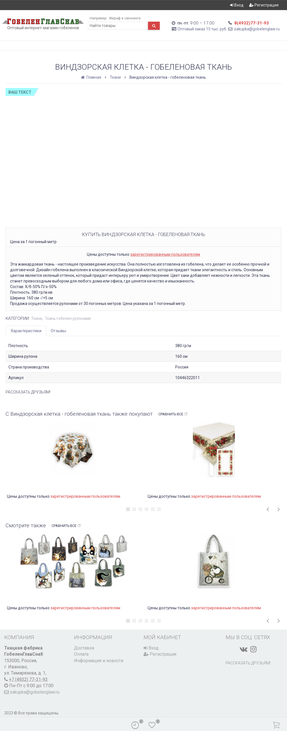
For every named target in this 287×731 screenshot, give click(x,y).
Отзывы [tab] (58, 330)
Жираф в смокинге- (124, 18)
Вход (237, 5)
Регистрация (264, 5)
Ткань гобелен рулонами (68, 318)
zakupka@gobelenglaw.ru (257, 29)
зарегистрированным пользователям (165, 254)
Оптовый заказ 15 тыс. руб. (202, 29)
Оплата (81, 654)
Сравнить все (173, 414)
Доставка (84, 648)
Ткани (115, 77)
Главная (91, 77)
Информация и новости (98, 660)
